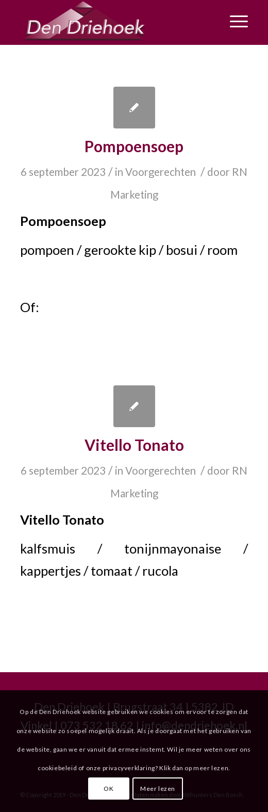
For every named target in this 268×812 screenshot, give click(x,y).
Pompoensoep (134, 146)
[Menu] (234, 21)
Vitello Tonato (134, 444)
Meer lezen (157, 788)
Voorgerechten (160, 172)
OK (108, 788)
